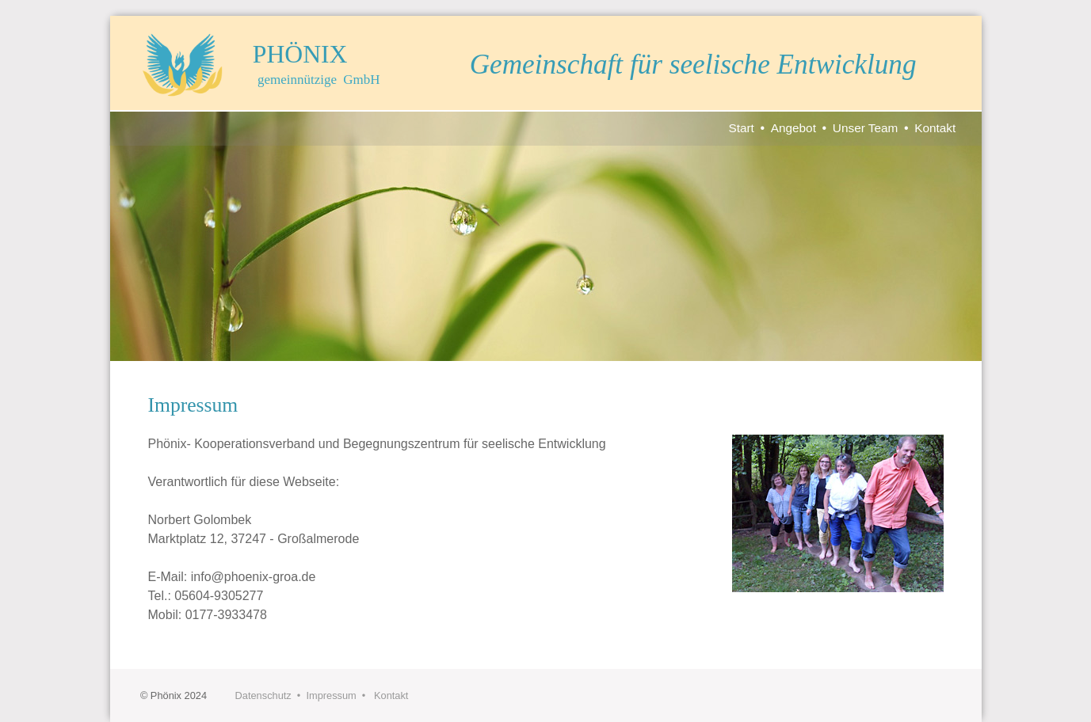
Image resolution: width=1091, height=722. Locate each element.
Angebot (793, 128)
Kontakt (935, 128)
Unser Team (865, 128)
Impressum (331, 695)
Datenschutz (263, 695)
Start (740, 128)
